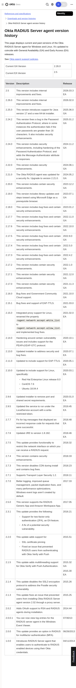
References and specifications (18, 14)
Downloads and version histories (21, 18)
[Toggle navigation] (71, 4)
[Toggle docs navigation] (2, 4)
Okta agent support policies (23, 59)
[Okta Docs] (12, 4)
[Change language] (52, 4)
